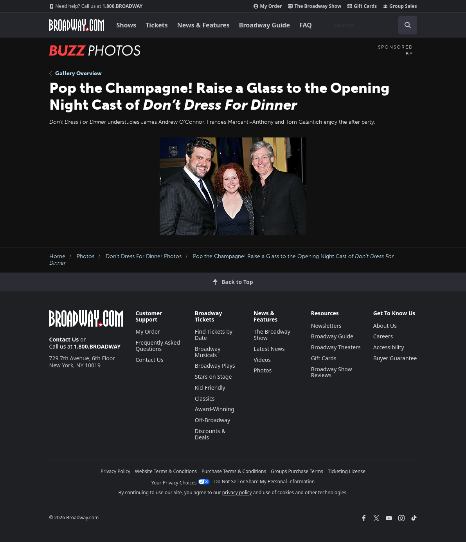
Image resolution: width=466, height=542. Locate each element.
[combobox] (372, 25)
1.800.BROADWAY (96, 6)
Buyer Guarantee (395, 358)
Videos (262, 359)
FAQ (305, 25)
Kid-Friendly (210, 387)
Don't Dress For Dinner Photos (144, 256)
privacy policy (237, 492)
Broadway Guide (264, 25)
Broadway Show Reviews (331, 372)
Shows (127, 25)
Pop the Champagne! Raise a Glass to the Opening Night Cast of (221, 259)
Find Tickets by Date (213, 334)
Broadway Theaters (336, 347)
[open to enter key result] (407, 25)
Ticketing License (346, 471)
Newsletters (326, 325)
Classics (205, 398)
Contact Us (64, 339)
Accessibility (388, 347)
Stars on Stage (213, 376)
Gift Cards (362, 6)
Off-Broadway (212, 420)
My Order (268, 6)
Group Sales (400, 6)
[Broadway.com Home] (76, 25)
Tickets (157, 25)
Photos (85, 256)
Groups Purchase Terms (297, 471)
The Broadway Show (314, 6)
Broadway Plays (215, 365)
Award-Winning (214, 409)
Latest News (269, 348)
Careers (383, 336)
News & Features (203, 25)
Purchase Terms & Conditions (234, 471)
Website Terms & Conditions (166, 471)
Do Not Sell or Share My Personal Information (264, 481)
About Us (385, 325)
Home (57, 256)
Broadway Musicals (208, 352)
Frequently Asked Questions (158, 345)
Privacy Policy (115, 471)
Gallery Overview (75, 73)
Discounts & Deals (210, 434)
